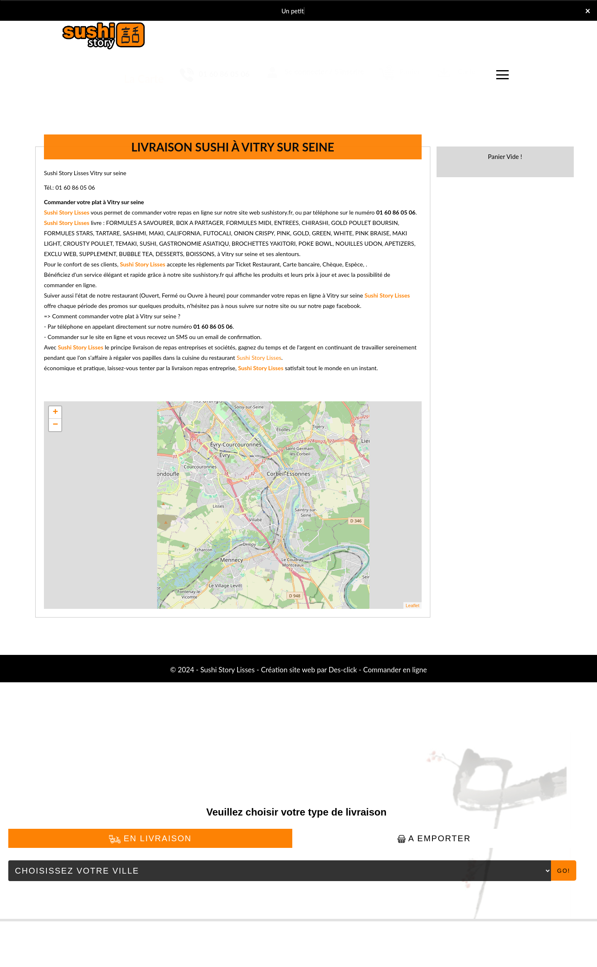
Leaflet (412, 605)
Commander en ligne (395, 669)
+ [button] (55, 412)
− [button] (55, 425)
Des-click (343, 669)
